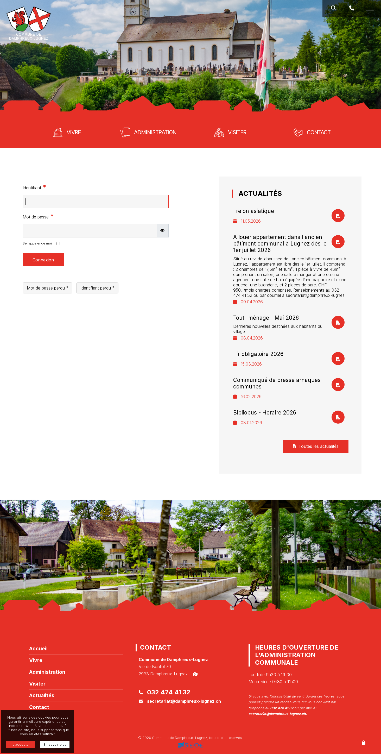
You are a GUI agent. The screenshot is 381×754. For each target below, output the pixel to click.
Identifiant (34, 187)
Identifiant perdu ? (97, 288)
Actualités (41, 695)
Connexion (43, 259)
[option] (190, 58)
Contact (39, 707)
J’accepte (20, 744)
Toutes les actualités (316, 446)
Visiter (37, 684)
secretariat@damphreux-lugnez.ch (184, 701)
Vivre (35, 660)
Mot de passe (38, 216)
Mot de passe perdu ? (47, 288)
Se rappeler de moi (37, 243)
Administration (47, 672)
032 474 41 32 (168, 692)
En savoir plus (54, 744)
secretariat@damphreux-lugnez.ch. (278, 714)
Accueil (38, 648)
